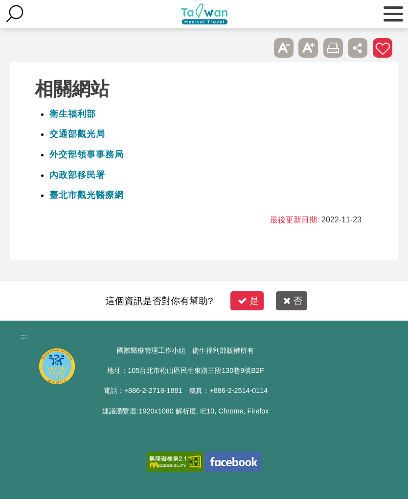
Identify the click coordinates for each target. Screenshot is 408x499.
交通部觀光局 (77, 134)
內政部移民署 (77, 175)
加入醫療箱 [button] (382, 48)
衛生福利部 (72, 114)
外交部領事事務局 (86, 154)
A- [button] (284, 48)
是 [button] (248, 301)
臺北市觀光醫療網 (86, 195)
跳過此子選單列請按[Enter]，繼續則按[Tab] (259, 48)
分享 (357, 48)
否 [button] (292, 301)
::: (24, 336)
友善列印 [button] (333, 48)
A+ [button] (308, 48)
